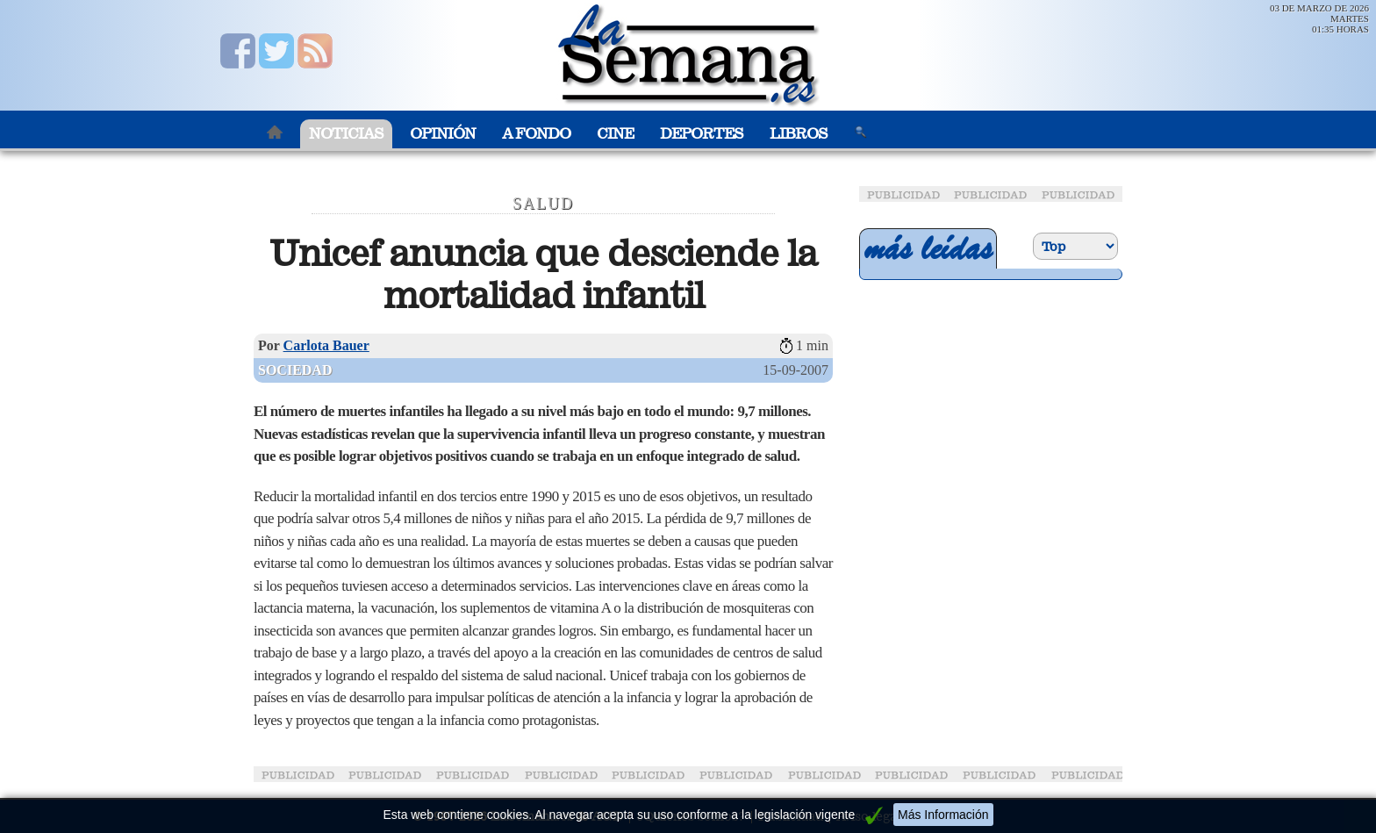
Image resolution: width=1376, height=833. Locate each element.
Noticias (346, 134)
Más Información (943, 815)
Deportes (701, 134)
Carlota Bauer (326, 345)
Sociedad (295, 370)
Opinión (443, 134)
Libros (799, 134)
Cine (615, 134)
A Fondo (536, 134)
